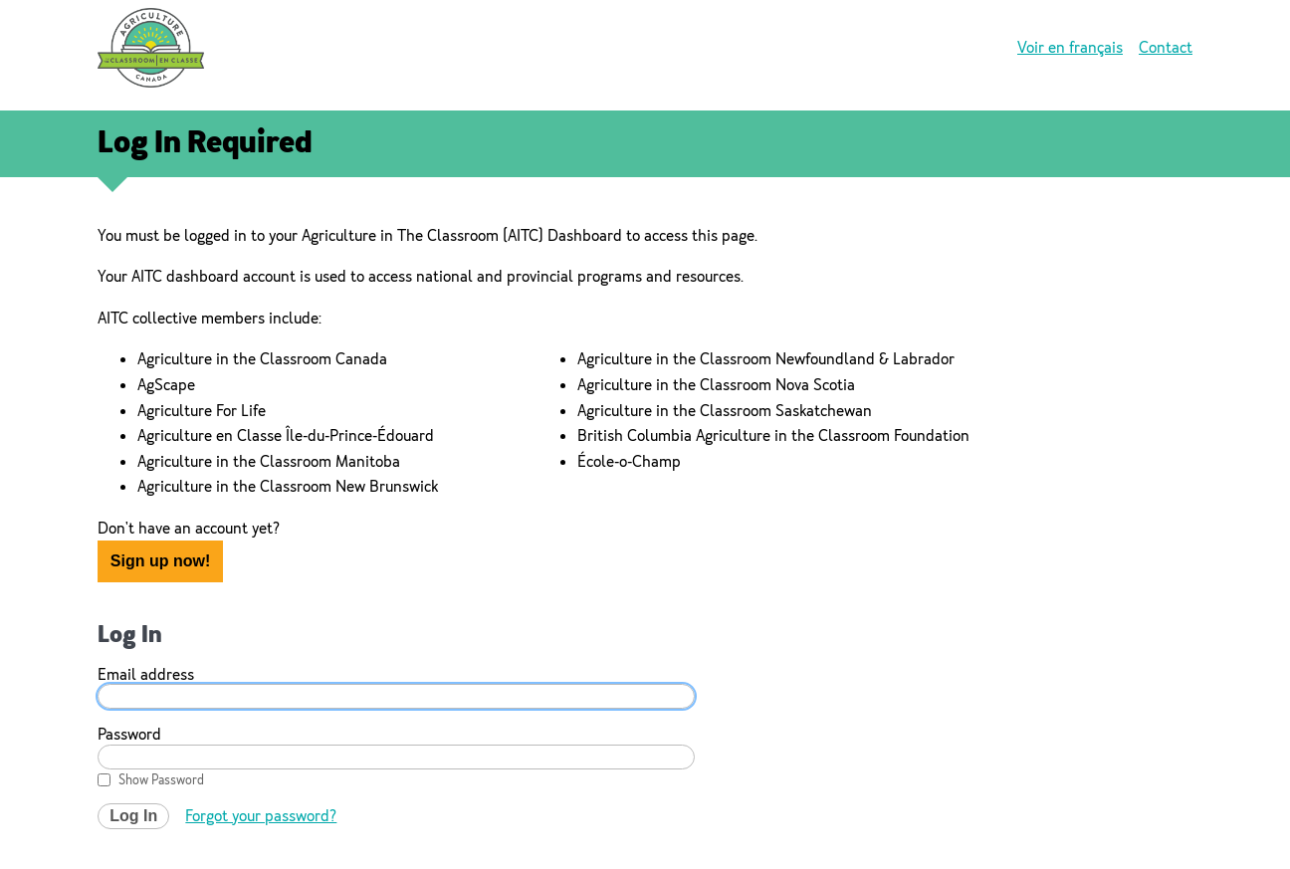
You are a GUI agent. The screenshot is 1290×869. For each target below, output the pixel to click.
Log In (133, 815)
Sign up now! (160, 560)
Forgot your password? (260, 815)
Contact (1165, 47)
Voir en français (1070, 47)
